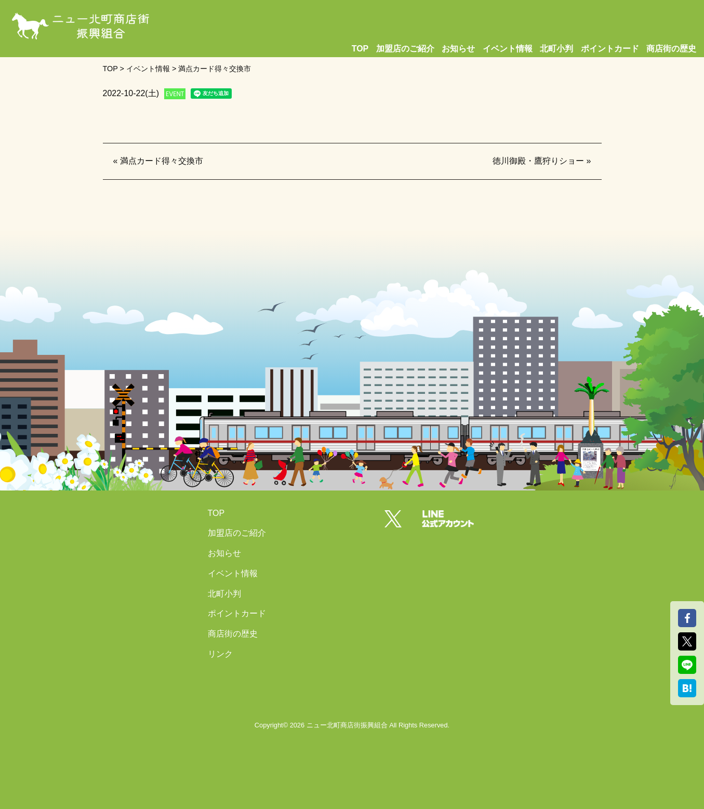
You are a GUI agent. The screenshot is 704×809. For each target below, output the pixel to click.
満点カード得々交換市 (161, 160)
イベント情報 (508, 48)
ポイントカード (610, 48)
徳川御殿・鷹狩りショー (538, 160)
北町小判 (556, 48)
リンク (220, 653)
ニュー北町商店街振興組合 (347, 725)
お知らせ (458, 48)
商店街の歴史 (671, 48)
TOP (360, 48)
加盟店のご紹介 (405, 48)
